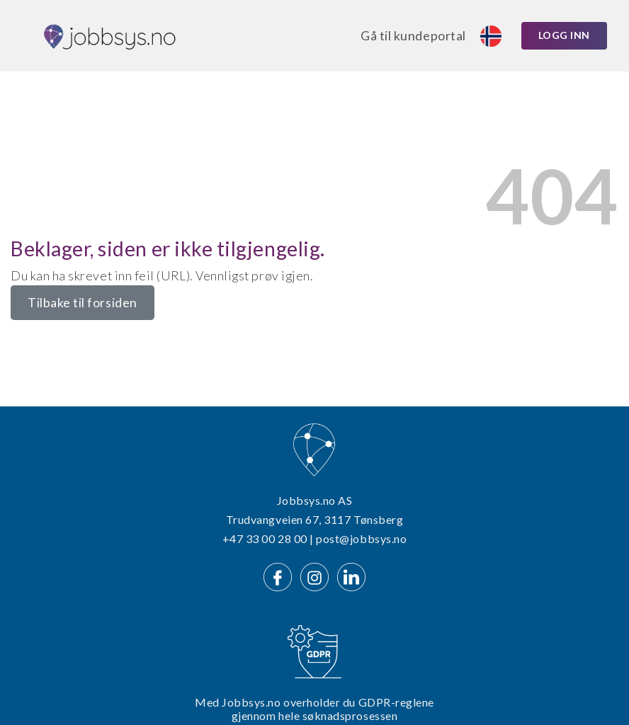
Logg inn (564, 35)
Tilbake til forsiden (82, 302)
